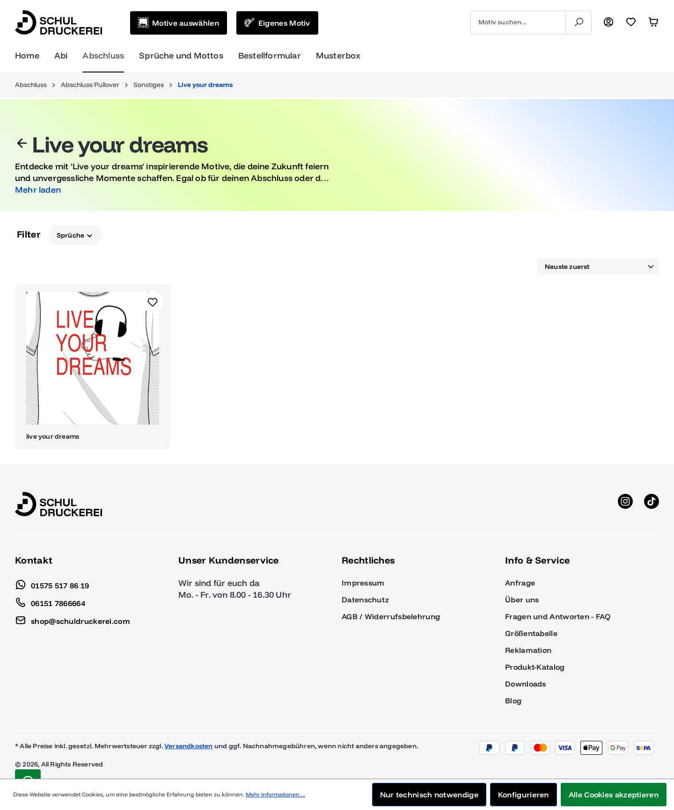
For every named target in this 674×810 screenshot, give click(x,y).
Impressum (363, 582)
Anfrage (520, 582)
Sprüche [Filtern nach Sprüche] (75, 234)
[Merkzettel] (631, 22)
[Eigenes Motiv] (277, 23)
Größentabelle (531, 633)
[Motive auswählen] (178, 23)
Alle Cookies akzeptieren (614, 794)
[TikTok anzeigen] (651, 504)
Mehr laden (38, 189)
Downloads (525, 683)
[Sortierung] (598, 267)
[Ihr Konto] (608, 22)
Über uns (522, 599)
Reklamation (528, 650)
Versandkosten (188, 746)
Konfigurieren (523, 794)
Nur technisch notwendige (429, 794)
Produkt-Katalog (535, 667)
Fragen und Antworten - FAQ (557, 616)
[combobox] (518, 22)
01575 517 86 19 (52, 583)
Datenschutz (365, 599)
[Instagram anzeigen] (625, 504)
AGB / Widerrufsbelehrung (391, 616)
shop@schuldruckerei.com (72, 619)
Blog (513, 700)
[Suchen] (578, 22)
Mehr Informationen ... (275, 794)
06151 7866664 (50, 601)
